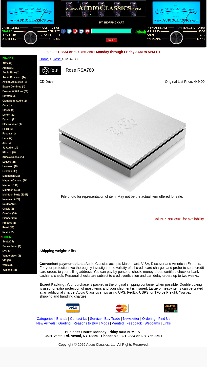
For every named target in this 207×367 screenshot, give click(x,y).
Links (167, 323)
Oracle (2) (8, 208)
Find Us (164, 319)
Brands (61, 319)
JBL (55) (7, 143)
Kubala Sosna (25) (13, 157)
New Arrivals (46, 323)
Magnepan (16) (11, 175)
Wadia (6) (7, 265)
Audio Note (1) (10, 72)
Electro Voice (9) (12, 124)
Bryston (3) (9, 96)
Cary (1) (7, 105)
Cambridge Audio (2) (14, 100)
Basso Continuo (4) (13, 86)
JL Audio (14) (10, 147)
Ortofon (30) (9, 213)
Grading (64, 323)
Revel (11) (8, 227)
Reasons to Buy (85, 323)
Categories (45, 319)
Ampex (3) (8, 67)
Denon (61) (8, 114)
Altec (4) (7, 63)
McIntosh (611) (11, 190)
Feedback (134, 323)
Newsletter (131, 319)
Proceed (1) (9, 222)
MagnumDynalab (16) (14, 180)
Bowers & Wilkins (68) (15, 91)
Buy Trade (112, 319)
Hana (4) (7, 138)
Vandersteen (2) (11, 255)
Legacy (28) (9, 161)
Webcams (152, 323)
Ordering (148, 319)
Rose (57, 59)
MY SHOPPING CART (111, 22)
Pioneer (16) (9, 218)
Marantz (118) (10, 185)
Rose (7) (7, 237)
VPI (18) (7, 260)
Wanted (118, 323)
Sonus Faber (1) (11, 246)
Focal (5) (7, 129)
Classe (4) (8, 110)
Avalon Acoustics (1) (14, 82)
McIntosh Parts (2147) (15, 194)
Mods (105, 323)
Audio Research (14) (14, 77)
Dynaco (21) (9, 119)
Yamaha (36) (9, 269)
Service (96, 319)
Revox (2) (8, 232)
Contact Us (78, 319)
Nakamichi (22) (11, 199)
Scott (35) (8, 241)
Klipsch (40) (9, 152)
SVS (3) (6, 251)
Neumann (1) (10, 204)
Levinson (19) (10, 166)
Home (44, 59)
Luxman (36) (9, 171)
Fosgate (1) (9, 133)
